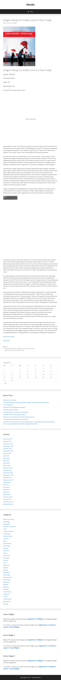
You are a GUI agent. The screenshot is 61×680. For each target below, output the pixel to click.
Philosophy (6, 575)
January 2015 (7, 499)
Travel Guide (7, 599)
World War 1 (7, 601)
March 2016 (7, 465)
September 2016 (8, 451)
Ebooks (30, 4)
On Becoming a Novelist (10, 410)
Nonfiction (6, 572)
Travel (5, 597)
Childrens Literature (9, 526)
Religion (5, 584)
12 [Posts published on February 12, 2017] (51, 371)
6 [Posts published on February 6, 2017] (4, 371)
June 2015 (6, 487)
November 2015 (8, 475)
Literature (6, 565)
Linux (5, 563)
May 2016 (6, 461)
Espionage (6, 546)
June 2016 (6, 458)
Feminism (6, 551)
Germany (6, 558)
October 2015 (7, 478)
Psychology (6, 580)
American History (8, 519)
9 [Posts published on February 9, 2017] (27, 371)
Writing (5, 604)
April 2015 (6, 492)
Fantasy (5, 548)
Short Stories (7, 592)
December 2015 (8, 473)
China (6, 347)
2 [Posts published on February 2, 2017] (27, 368)
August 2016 (7, 453)
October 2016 (7, 449)
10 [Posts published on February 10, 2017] (35, 371)
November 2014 (8, 504)
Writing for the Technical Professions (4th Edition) (18, 417)
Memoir (5, 568)
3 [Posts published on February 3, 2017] (35, 368)
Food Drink (6, 555)
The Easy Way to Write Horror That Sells (15, 419)
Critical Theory (7, 536)
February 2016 (7, 468)
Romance (6, 587)
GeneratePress (36, 677)
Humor (5, 560)
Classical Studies (8, 531)
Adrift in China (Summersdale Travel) (14, 350)
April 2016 (6, 463)
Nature (5, 570)
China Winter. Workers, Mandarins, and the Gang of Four (19, 348)
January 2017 (7, 441)
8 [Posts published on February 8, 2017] (19, 371)
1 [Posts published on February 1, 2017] (19, 368)
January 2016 (7, 470)
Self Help (6, 589)
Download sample (9, 336)
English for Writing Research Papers (14, 407)
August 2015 (7, 482)
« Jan (5, 383)
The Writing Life (8, 405)
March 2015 (7, 494)
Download (6, 341)
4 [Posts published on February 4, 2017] (43, 368)
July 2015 (6, 485)
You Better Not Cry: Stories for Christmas (15, 412)
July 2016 (6, 456)
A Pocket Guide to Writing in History (14, 414)
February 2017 (7, 439)
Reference (6, 582)
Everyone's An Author (10, 400)
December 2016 (8, 444)
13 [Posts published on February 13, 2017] (4, 374)
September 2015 (8, 480)
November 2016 (8, 446)
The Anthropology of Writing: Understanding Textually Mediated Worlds (26, 402)
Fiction (5, 553)
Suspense (6, 594)
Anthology (6, 522)
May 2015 (6, 490)
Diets (4, 541)
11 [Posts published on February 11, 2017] (43, 371)
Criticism (6, 539)
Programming (7, 577)
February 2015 (7, 497)
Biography (6, 524)
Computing (6, 534)
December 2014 (8, 502)
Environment (7, 543)
